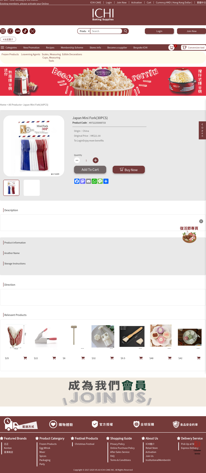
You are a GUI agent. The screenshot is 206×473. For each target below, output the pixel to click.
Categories (11, 47)
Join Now (121, 2)
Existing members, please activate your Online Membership (24, 4)
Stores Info (95, 47)
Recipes (50, 47)
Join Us (150, 456)
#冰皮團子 (8, 39)
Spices (42, 456)
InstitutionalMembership (158, 460)
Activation (136, 2)
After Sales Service (120, 452)
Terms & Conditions (120, 460)
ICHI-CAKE (95, 2)
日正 (6, 443)
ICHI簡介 (150, 443)
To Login (78, 140)
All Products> (16, 104)
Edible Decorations (72, 54)
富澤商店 (8, 452)
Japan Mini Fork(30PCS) (35, 104)
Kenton (8, 448)
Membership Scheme (72, 47)
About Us (152, 438)
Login (109, 2)
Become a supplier (117, 47)
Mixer (42, 452)
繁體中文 (201, 2)
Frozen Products (10, 54)
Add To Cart (90, 169)
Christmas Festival (84, 443)
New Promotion (31, 47)
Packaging (44, 460)
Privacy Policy (117, 443)
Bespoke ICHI (140, 47)
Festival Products (86, 438)
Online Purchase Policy (122, 448)
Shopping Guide (121, 438)
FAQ (112, 456)
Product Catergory (51, 438)
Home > (4, 104)
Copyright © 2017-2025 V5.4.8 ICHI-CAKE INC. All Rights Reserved (103, 469)
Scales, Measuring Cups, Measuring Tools (51, 57)
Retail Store (152, 448)
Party (42, 464)
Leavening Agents (30, 54)
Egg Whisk (44, 448)
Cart (149, 2)
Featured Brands (15, 438)
